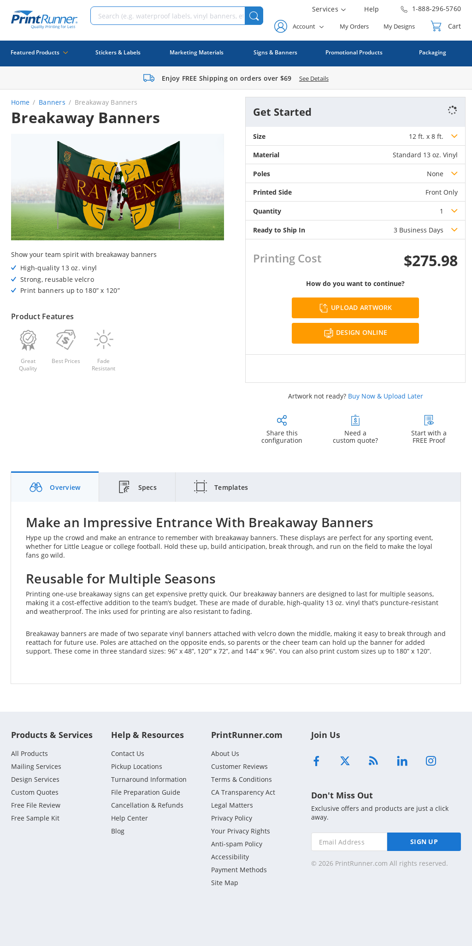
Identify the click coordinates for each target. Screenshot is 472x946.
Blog (117, 831)
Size (259, 136)
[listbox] (433, 136)
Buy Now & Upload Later (385, 396)
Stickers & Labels (118, 52)
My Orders (354, 26)
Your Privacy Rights (240, 831)
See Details (314, 78)
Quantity (267, 211)
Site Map (224, 882)
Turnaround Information (149, 779)
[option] (117, 188)
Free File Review (35, 805)
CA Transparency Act (243, 792)
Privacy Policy (231, 818)
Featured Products (39, 57)
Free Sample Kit (35, 818)
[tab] (55, 487)
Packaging (432, 52)
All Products (29, 753)
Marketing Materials (197, 52)
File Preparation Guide (145, 792)
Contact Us (127, 753)
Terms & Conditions (241, 779)
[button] (254, 15)
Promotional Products (354, 52)
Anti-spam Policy (236, 843)
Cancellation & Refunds (147, 805)
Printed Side (272, 192)
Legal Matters (232, 805)
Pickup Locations (136, 766)
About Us (225, 753)
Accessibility (230, 856)
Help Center (129, 818)
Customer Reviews (239, 766)
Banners (52, 102)
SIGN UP (424, 841)
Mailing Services (36, 766)
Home (20, 102)
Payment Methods (239, 869)
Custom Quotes (35, 792)
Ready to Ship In (279, 230)
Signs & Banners (275, 52)
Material (266, 154)
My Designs (399, 26)
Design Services (35, 779)
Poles (261, 173)
